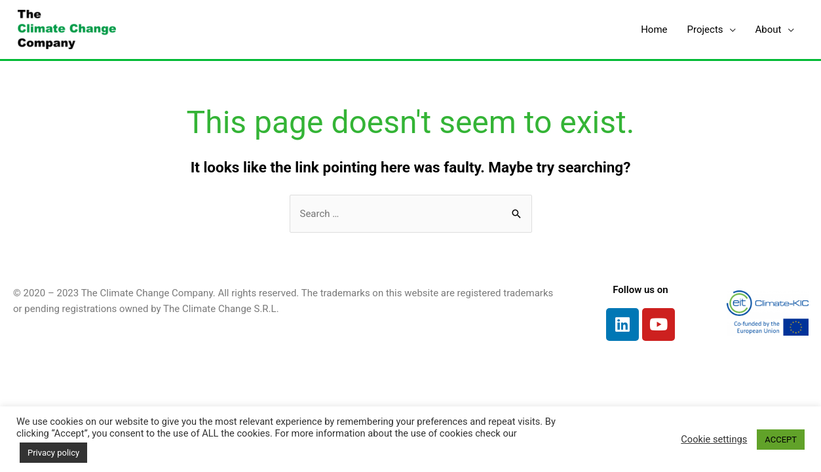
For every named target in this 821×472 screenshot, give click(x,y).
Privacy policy (53, 453)
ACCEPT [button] (781, 439)
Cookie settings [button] (714, 439)
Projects (705, 29)
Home (654, 29)
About (768, 29)
